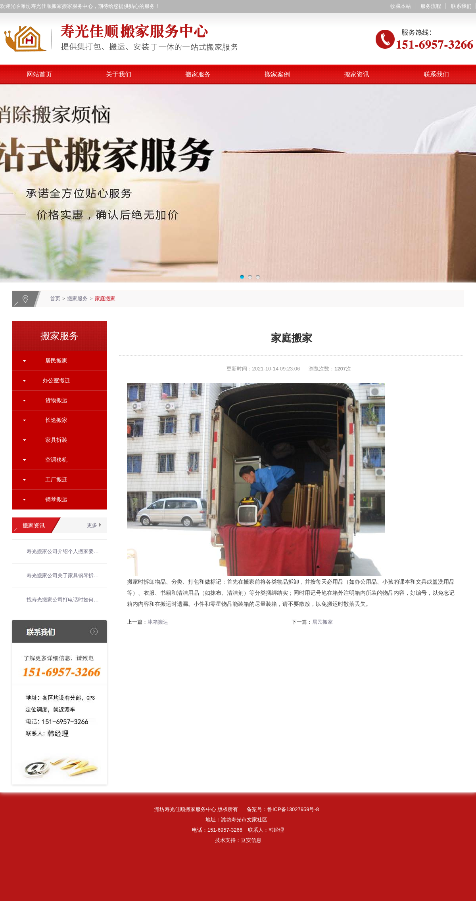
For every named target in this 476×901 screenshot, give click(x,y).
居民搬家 (56, 360)
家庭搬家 (105, 299)
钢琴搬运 (56, 499)
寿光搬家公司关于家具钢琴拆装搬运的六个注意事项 (63, 575)
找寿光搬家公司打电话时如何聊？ (63, 600)
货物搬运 (56, 400)
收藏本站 (400, 6)
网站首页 (39, 74)
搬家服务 (198, 74)
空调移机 (56, 459)
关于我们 (118, 74)
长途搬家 (56, 420)
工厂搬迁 (56, 479)
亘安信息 (251, 840)
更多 (92, 525)
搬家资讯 (356, 74)
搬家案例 (277, 74)
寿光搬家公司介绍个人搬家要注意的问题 (63, 551)
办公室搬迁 (56, 380)
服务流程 (430, 6)
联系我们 (461, 6)
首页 (55, 299)
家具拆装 (56, 440)
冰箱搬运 (158, 622)
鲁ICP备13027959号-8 (293, 809)
